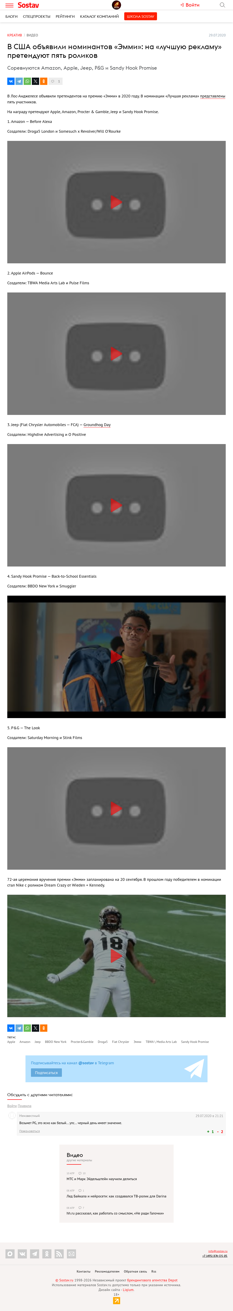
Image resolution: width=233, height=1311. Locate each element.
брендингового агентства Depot (152, 1280)
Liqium (128, 1290)
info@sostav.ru (218, 1251)
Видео (75, 1155)
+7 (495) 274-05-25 (215, 1256)
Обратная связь (135, 1271)
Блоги (11, 16)
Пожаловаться (29, 1131)
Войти (12, 1105)
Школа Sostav (140, 16)
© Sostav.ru (64, 1280)
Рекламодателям (107, 1271)
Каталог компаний (99, 16)
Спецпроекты (36, 16)
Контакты (84, 1271)
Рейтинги (65, 16)
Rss (154, 1271)
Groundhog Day (97, 424)
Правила (24, 1105)
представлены (212, 96)
